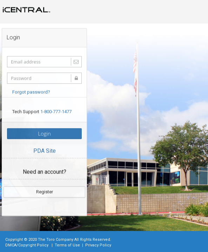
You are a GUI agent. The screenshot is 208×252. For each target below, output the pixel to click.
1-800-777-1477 (56, 111)
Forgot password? (31, 91)
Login (44, 133)
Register (44, 191)
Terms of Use (67, 245)
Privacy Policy (98, 245)
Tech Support (42, 111)
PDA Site (44, 150)
